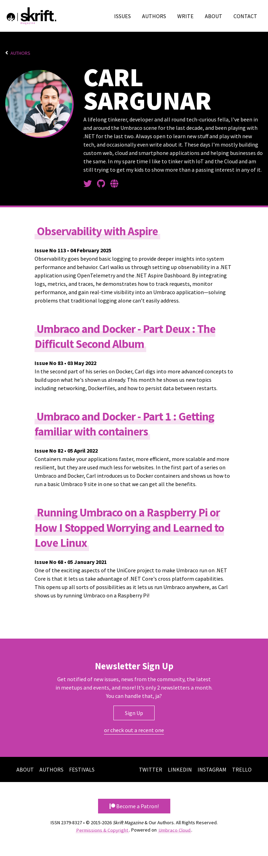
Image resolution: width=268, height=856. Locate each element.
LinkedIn (180, 769)
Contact (245, 16)
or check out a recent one (134, 730)
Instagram (212, 769)
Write (185, 16)
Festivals (82, 769)
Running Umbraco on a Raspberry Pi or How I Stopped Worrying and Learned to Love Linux (129, 527)
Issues (122, 16)
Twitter (150, 769)
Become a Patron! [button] (134, 806)
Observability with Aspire (97, 231)
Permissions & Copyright (102, 830)
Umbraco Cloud (175, 830)
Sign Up (134, 712)
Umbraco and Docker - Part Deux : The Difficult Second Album (125, 336)
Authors (154, 16)
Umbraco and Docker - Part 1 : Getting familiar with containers (124, 424)
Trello (242, 769)
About (213, 16)
